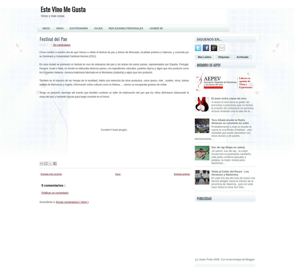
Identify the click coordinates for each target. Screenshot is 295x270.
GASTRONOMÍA (79, 28)
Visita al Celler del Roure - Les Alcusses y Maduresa (230, 173)
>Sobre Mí (156, 28)
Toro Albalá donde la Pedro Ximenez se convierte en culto (230, 122)
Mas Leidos (204, 57)
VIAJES (98, 28)
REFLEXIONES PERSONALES (126, 28)
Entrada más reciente (51, 174)
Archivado (243, 57)
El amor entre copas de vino (228, 98)
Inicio (118, 174)
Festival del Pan (53, 38)
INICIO (46, 28)
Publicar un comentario (55, 192)
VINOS (59, 28)
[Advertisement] (225, 229)
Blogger (250, 259)
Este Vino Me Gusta (63, 9)
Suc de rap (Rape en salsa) (228, 147)
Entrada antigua (182, 174)
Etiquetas (223, 57)
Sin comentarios (61, 45)
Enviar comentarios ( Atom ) (72, 202)
